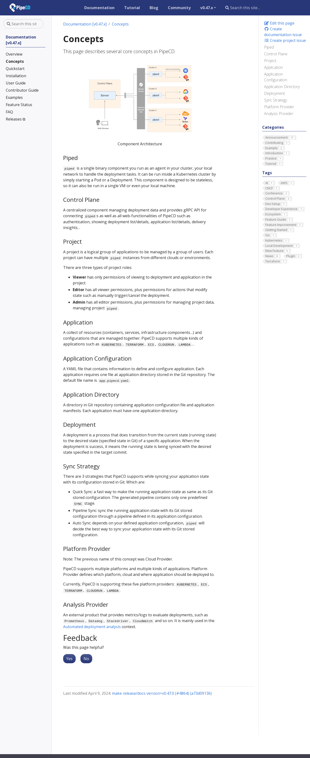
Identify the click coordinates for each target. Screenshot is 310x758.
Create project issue (285, 40)
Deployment (274, 93)
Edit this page (279, 23)
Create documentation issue (283, 31)
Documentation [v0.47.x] (85, 24)
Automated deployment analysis (92, 626)
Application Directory (282, 86)
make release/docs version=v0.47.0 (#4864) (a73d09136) (162, 693)
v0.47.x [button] (206, 7)
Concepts (120, 24)
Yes (69, 658)
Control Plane (275, 54)
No (86, 658)
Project (270, 60)
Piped (269, 47)
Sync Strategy (275, 100)
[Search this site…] (260, 7)
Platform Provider (279, 106)
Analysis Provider (278, 113)
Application (273, 67)
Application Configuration (275, 77)
